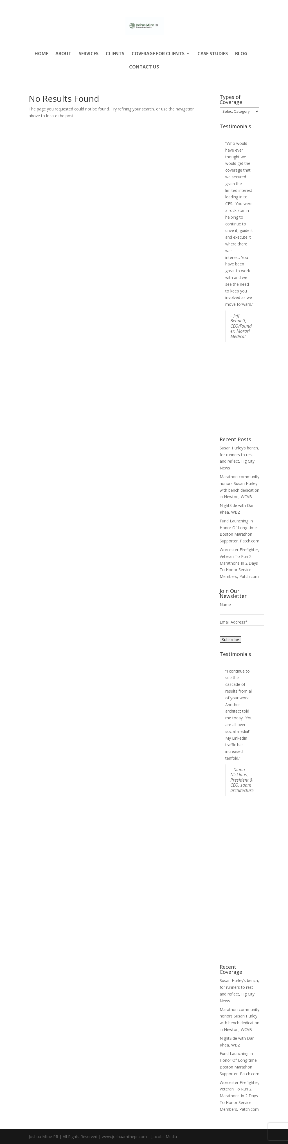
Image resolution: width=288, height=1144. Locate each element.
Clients (115, 54)
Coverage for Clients (158, 54)
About (63, 54)
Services (88, 54)
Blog (241, 54)
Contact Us (144, 67)
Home (41, 54)
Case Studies (212, 54)
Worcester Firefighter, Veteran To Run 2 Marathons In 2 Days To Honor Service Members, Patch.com (239, 563)
